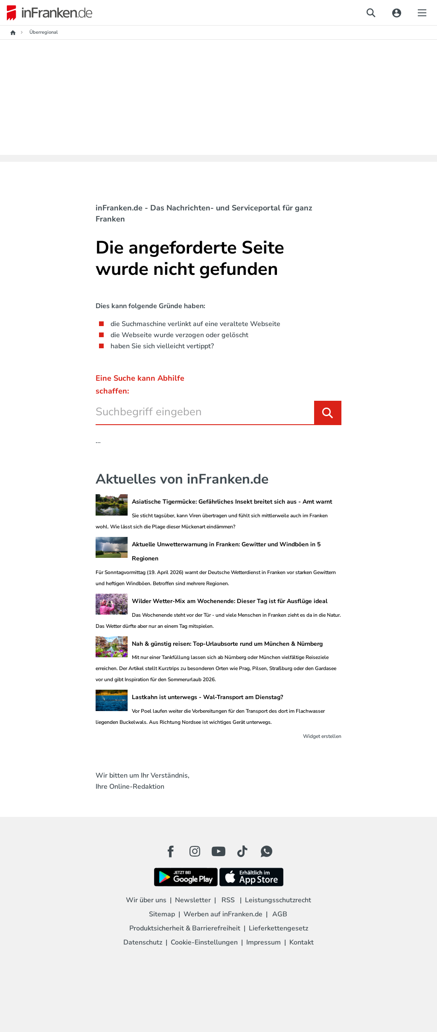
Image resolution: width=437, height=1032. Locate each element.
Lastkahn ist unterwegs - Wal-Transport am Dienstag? (207, 697)
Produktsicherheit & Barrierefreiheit (184, 928)
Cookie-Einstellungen (204, 942)
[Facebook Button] (170, 851)
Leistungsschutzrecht (278, 900)
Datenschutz (142, 942)
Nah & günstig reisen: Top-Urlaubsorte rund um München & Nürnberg (227, 644)
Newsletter (193, 900)
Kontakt (301, 942)
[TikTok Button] (242, 851)
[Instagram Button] (194, 853)
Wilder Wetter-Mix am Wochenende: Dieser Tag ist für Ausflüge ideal (229, 601)
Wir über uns (146, 900)
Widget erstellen (322, 736)
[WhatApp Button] (266, 851)
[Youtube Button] (218, 851)
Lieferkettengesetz (278, 928)
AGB (279, 914)
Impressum (263, 942)
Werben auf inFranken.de (223, 914)
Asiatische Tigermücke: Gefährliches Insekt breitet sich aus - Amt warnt (232, 502)
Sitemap (162, 914)
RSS (228, 900)
